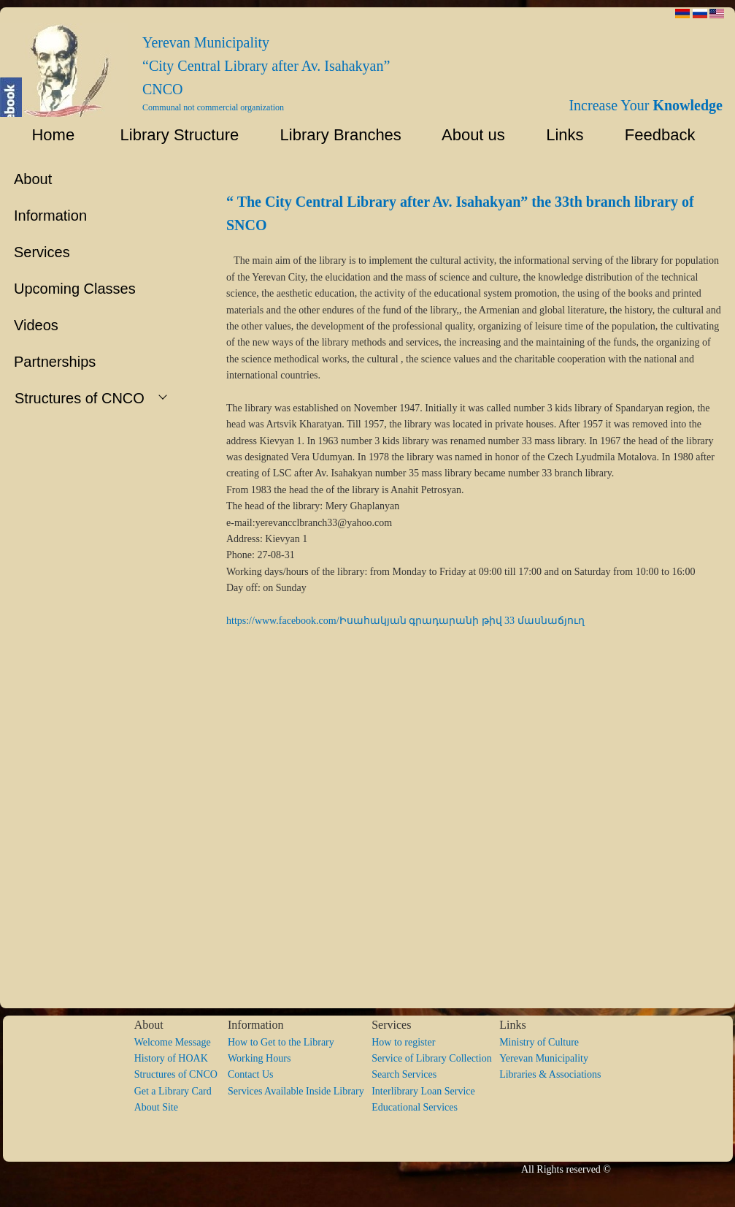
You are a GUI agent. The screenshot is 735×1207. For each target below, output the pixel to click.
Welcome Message (172, 1042)
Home (44, 135)
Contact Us (251, 1074)
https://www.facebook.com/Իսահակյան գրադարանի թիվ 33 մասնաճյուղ (405, 620)
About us (467, 135)
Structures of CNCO (181, 1074)
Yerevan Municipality (543, 1058)
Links (558, 135)
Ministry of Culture (539, 1042)
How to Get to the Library (281, 1042)
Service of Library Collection (435, 1058)
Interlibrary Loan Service (423, 1091)
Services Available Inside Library (300, 1091)
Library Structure (170, 135)
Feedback (665, 135)
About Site (156, 1107)
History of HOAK (171, 1058)
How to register (403, 1042)
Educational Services (415, 1107)
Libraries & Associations (550, 1074)
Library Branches (333, 135)
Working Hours (259, 1058)
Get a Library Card (173, 1091)
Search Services (404, 1074)
